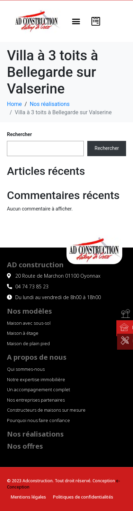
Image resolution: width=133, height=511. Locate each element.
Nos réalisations (35, 434)
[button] (76, 21)
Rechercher (19, 134)
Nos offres (25, 446)
